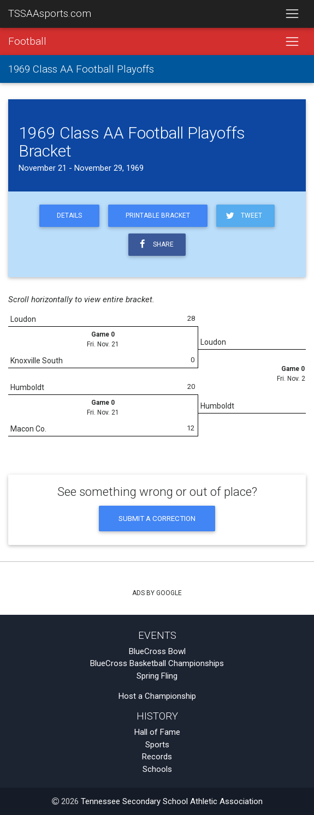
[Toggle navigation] (292, 14)
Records (157, 757)
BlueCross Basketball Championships (157, 663)
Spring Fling (157, 676)
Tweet (243, 215)
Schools (157, 769)
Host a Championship (157, 696)
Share (155, 244)
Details (69, 215)
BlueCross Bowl (157, 651)
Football (27, 41)
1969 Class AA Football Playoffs (81, 69)
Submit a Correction (157, 518)
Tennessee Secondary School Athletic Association (172, 801)
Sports (157, 745)
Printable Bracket (158, 215)
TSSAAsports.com (49, 14)
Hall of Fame (157, 732)
